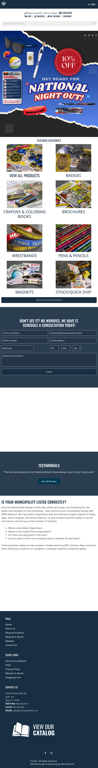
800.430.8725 (65, 13)
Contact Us (11, 645)
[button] (49, 84)
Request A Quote (14, 636)
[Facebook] (45, 753)
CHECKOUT (67, 16)
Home (8, 624)
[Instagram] (51, 753)
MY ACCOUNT (54, 16)
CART (28, 16)
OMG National (67, 764)
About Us (10, 628)
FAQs (8, 665)
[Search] (94, 23)
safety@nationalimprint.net (25, 710)
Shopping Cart (13, 677)
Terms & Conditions (15, 660)
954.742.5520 (18, 707)
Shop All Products (14, 632)
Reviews (9, 640)
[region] (49, 84)
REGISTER (39, 16)
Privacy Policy (12, 669)
